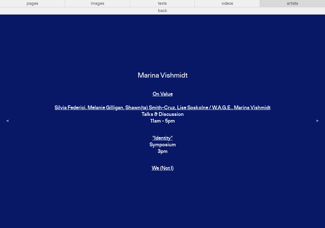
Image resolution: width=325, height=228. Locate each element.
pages (32, 3)
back (162, 11)
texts (162, 3)
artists (292, 3)
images (97, 3)
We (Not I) (163, 168)
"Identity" (162, 138)
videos (227, 3)
